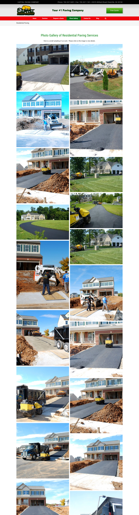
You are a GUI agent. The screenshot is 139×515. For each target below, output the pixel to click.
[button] (105, 18)
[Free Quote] (114, 10)
